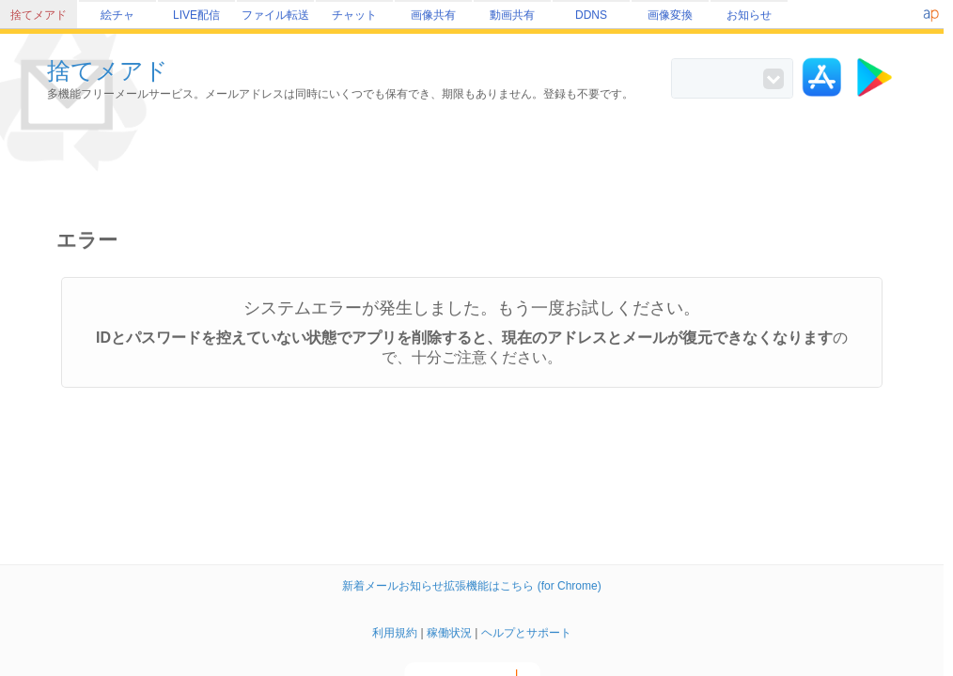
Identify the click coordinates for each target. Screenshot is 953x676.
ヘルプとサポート (526, 632)
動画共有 (512, 15)
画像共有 (433, 15)
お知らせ (749, 15)
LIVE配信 (196, 15)
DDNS (591, 15)
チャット (354, 15)
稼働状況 (449, 632)
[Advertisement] (476, 165)
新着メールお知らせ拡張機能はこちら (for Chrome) (471, 585)
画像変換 (670, 15)
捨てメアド (38, 15)
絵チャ (117, 15)
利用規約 (394, 632)
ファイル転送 (275, 15)
